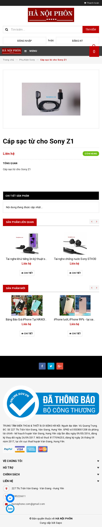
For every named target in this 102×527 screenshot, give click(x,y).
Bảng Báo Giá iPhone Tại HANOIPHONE (30, 319)
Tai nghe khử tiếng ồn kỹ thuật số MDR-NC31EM (35, 258)
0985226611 (19, 496)
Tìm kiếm (91, 29)
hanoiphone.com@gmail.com (28, 504)
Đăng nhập (24, 40)
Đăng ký (77, 40)
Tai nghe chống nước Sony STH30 (75, 258)
